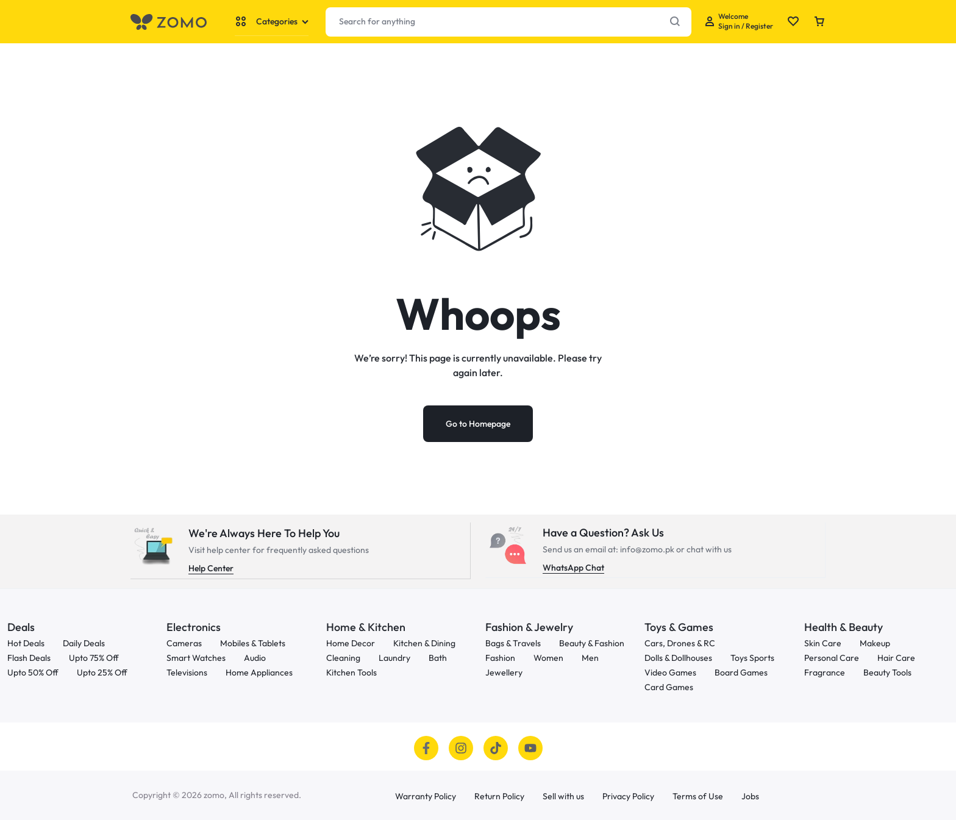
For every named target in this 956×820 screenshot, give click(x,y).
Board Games (741, 672)
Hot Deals (26, 643)
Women (548, 657)
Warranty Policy (425, 796)
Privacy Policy (628, 796)
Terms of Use (697, 796)
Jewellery (504, 672)
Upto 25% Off (102, 672)
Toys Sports (752, 657)
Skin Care (822, 643)
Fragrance (824, 672)
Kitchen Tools (351, 672)
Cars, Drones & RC (679, 643)
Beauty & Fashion (591, 643)
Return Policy (499, 796)
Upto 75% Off (94, 657)
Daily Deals (84, 643)
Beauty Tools (887, 672)
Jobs (750, 796)
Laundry (394, 657)
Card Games (668, 687)
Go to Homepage (478, 423)
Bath (438, 657)
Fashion (500, 657)
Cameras (184, 643)
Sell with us (563, 796)
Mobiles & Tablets (252, 643)
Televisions (186, 672)
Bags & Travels (513, 643)
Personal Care (831, 657)
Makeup (875, 643)
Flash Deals (29, 657)
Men (590, 657)
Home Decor (350, 643)
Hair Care (896, 657)
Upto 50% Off (33, 672)
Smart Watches (196, 657)
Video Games (670, 672)
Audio (255, 657)
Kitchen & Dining (424, 643)
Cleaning (343, 657)
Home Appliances (259, 672)
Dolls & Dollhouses (678, 657)
